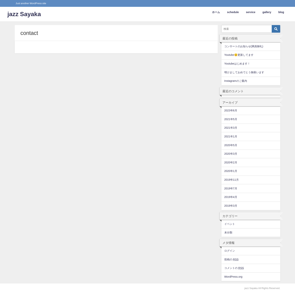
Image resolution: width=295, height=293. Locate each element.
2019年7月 (230, 188)
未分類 (228, 232)
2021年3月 (230, 127)
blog (281, 12)
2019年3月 (230, 205)
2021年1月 (230, 136)
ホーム (216, 12)
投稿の (231, 259)
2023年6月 (230, 110)
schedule (233, 12)
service (250, 12)
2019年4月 (230, 197)
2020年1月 (230, 171)
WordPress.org (233, 276)
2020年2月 (230, 162)
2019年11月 (231, 179)
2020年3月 (230, 153)
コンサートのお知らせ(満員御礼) (243, 46)
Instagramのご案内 (235, 81)
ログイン (229, 250)
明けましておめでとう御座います (244, 72)
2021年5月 (230, 119)
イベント (229, 224)
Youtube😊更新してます (239, 55)
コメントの (234, 268)
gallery (266, 12)
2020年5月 (230, 145)
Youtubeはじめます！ (237, 63)
